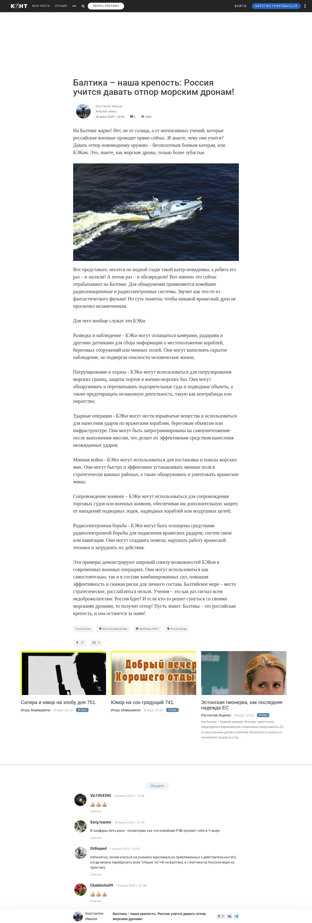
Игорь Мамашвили (35, 710)
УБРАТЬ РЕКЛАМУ (106, 6)
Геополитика (83, 628)
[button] (305, 6)
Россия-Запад (176, 628)
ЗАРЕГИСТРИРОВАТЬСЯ (276, 6)
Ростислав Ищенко (216, 715)
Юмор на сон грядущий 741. (143, 702)
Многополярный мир (113, 628)
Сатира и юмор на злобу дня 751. (59, 702)
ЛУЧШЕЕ (61, 6)
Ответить (96, 811)
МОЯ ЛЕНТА (41, 6)
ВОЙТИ (241, 6)
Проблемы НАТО (147, 628)
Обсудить (157, 786)
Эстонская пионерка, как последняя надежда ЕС (241, 705)
